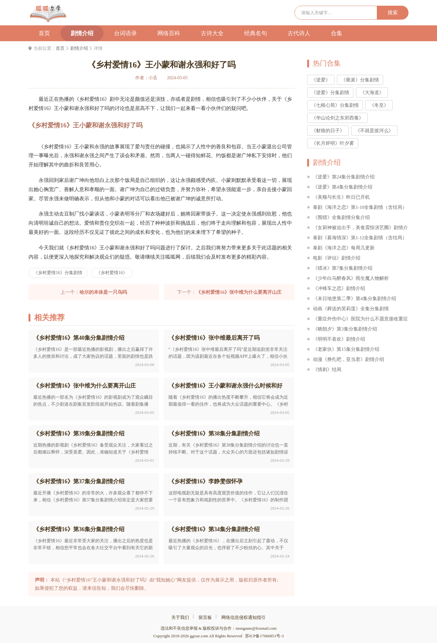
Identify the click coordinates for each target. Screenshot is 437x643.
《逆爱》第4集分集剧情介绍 (342, 187)
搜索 (393, 12)
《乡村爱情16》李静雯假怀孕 (205, 481)
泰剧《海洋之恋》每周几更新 (344, 247)
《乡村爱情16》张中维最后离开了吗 (214, 338)
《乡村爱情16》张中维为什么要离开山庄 (84, 386)
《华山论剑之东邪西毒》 (337, 117)
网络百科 (168, 33)
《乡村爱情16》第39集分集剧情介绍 (78, 433)
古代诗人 (299, 33)
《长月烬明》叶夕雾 (332, 143)
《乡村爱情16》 (111, 272)
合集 (336, 33)
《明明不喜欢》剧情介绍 (339, 339)
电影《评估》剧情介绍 (336, 257)
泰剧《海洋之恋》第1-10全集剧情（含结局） (360, 207)
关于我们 (180, 617)
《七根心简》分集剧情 (335, 105)
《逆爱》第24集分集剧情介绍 (344, 176)
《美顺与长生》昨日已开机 (341, 197)
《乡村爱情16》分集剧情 (58, 272)
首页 (44, 33)
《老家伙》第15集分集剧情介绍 (346, 349)
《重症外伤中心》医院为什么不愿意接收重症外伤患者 (360, 320)
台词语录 (125, 33)
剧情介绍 (82, 33)
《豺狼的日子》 (328, 130)
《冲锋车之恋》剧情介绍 (339, 288)
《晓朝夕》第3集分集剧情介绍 (345, 328)
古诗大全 (212, 33)
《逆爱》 (320, 79)
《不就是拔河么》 (374, 130)
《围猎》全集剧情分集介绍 (341, 217)
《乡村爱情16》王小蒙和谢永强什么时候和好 (225, 386)
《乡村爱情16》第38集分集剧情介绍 (214, 433)
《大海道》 (372, 92)
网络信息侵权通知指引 (243, 617)
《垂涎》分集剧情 (360, 79)
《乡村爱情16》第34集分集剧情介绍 (214, 529)
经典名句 (255, 33)
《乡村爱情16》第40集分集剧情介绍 (78, 338)
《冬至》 (379, 105)
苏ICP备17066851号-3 (264, 635)
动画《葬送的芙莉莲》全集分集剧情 (351, 308)
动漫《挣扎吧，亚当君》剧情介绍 (348, 359)
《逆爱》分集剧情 (330, 92)
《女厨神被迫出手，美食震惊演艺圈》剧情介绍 (360, 228)
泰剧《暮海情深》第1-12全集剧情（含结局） (360, 237)
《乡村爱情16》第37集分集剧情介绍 (78, 481)
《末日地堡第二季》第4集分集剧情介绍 (354, 298)
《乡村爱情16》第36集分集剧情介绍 (78, 529)
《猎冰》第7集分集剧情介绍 (342, 268)
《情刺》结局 (327, 369)
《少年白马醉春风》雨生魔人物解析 (351, 278)
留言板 (205, 617)
